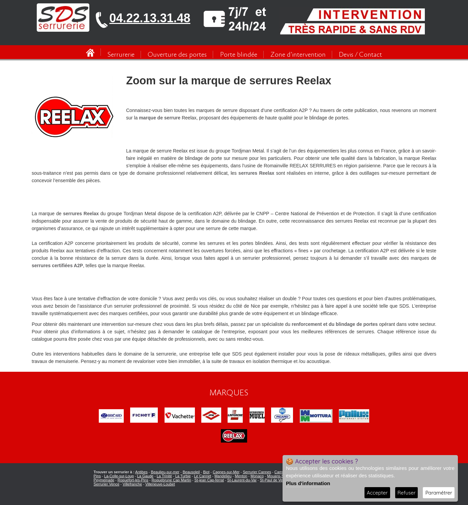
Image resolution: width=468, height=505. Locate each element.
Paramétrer (438, 492)
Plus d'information (308, 483)
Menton (241, 476)
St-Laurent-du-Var (242, 480)
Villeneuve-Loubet (160, 484)
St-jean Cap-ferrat (209, 480)
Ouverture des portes (177, 55)
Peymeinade (104, 480)
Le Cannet (202, 476)
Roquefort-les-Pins (133, 480)
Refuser (407, 492)
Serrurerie (121, 55)
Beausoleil (191, 472)
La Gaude (145, 476)
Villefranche (132, 484)
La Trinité (164, 476)
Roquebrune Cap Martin (171, 480)
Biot (206, 472)
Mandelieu (223, 476)
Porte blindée (238, 55)
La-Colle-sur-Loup (119, 476)
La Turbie (183, 476)
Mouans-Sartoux (280, 476)
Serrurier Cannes (257, 472)
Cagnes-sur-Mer (226, 472)
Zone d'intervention (298, 55)
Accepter (377, 492)
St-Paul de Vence (274, 480)
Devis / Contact (360, 55)
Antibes (141, 472)
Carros (280, 472)
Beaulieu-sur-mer (165, 472)
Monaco (257, 476)
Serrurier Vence (106, 484)
